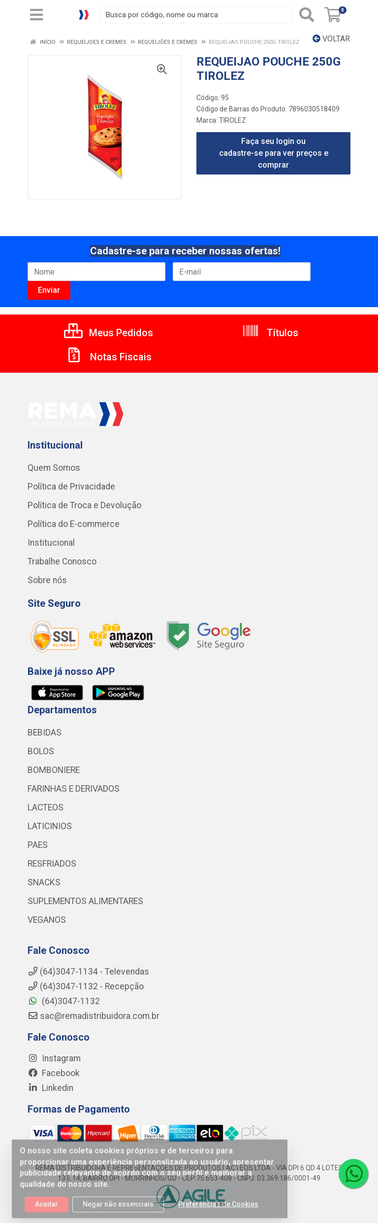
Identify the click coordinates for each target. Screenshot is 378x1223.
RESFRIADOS (52, 864)
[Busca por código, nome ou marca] (196, 15)
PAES (38, 845)
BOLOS (41, 751)
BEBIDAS (45, 732)
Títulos (270, 333)
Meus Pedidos (108, 333)
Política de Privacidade (71, 486)
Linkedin (50, 1088)
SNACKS (44, 882)
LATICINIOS (50, 826)
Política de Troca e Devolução (84, 505)
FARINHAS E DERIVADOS (74, 789)
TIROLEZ (232, 120)
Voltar (331, 38)
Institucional (51, 543)
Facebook (54, 1073)
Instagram (54, 1058)
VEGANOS (47, 920)
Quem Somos (54, 468)
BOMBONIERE (54, 770)
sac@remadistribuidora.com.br (93, 1016)
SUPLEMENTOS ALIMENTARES (85, 901)
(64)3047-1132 (64, 1001)
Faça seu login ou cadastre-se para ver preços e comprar (273, 153)
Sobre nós (47, 580)
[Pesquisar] (306, 15)
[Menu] (36, 15)
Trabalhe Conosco (62, 561)
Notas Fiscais (108, 357)
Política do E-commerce (74, 524)
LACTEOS (45, 807)
